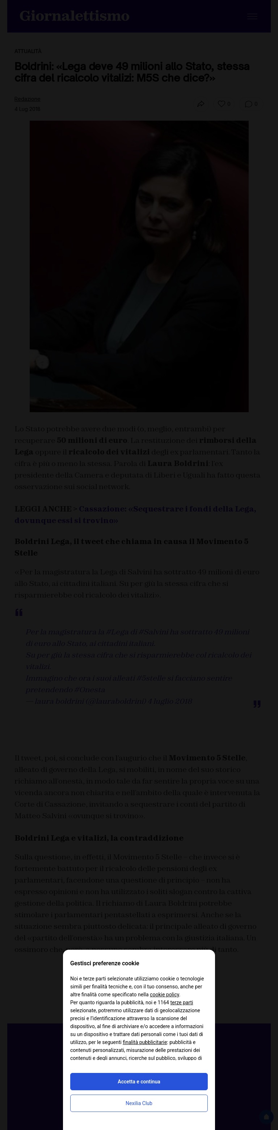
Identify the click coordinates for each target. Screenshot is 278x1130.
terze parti (181, 1002)
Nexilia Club (139, 1103)
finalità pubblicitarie (145, 1042)
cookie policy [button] (164, 994)
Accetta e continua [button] (139, 1081)
